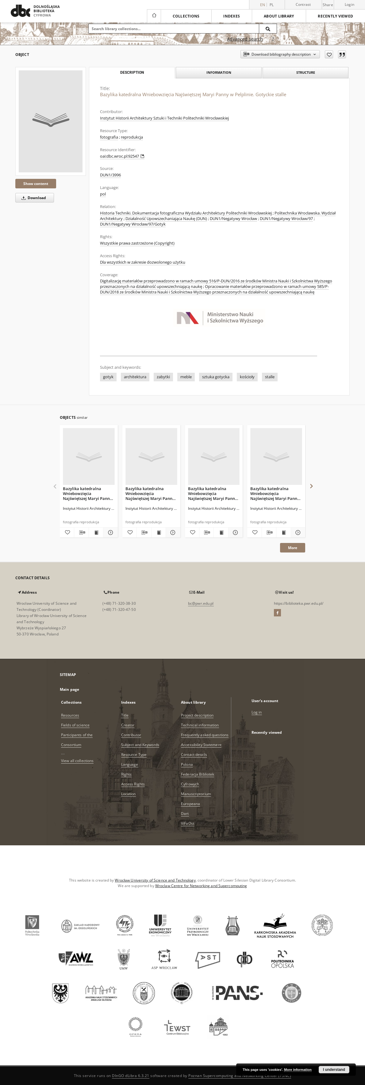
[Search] (268, 28)
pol (103, 194)
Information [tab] (218, 72)
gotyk (108, 376)
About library (279, 16)
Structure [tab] (305, 72)
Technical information (200, 725)
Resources (70, 715)
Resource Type (134, 754)
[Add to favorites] (329, 54)
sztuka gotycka (215, 376)
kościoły (247, 376)
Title (125, 715)
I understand (334, 1069)
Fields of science (75, 725)
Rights (126, 774)
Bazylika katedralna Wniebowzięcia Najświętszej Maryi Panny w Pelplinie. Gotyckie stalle (88, 493)
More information (298, 1069)
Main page (69, 689)
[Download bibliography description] (81, 533)
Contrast (303, 4)
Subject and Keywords (140, 744)
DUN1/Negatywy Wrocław (233, 218)
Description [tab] (132, 72)
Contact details (194, 754)
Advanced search (245, 39)
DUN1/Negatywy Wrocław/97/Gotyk (133, 224)
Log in (257, 712)
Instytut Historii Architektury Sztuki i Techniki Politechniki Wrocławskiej (164, 118)
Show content (35, 183)
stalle (270, 376)
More (292, 547)
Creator (128, 725)
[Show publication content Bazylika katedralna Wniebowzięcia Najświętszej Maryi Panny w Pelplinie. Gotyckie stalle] (96, 533)
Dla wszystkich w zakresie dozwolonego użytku (142, 262)
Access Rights (133, 784)
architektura (135, 376)
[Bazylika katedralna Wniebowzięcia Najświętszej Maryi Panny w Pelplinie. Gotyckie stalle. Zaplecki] (276, 456)
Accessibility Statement (201, 744)
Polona (187, 764)
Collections (186, 16)
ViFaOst (187, 823)
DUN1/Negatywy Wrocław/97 (286, 218)
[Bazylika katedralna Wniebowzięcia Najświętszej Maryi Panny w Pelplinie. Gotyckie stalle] (51, 121)
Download (32, 197)
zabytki (163, 376)
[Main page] (154, 16)
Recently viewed (335, 16)
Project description (197, 715)
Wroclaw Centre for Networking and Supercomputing (201, 885)
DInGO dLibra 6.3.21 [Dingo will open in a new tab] (130, 1075)
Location (128, 793)
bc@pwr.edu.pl (201, 603)
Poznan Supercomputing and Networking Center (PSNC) (239, 1075)
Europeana (190, 803)
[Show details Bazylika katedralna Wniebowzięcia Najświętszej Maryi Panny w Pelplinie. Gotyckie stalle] (109, 533)
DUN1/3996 (110, 175)
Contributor (131, 734)
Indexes (231, 16)
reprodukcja (132, 137)
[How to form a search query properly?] (273, 39)
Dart (185, 813)
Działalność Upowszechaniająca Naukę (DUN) (166, 218)
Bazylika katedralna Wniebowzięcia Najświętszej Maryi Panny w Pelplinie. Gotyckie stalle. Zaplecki (274, 493)
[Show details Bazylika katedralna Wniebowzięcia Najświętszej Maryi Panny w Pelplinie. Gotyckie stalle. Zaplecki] (297, 533)
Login (349, 4)
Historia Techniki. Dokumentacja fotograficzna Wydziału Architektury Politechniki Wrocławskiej (186, 213)
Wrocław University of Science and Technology (155, 880)
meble (186, 376)
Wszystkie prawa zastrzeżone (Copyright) (137, 243)
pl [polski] (272, 5)
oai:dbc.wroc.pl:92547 (122, 156)
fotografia (109, 137)
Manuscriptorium (196, 793)
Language (129, 764)
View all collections (77, 760)
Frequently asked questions (205, 734)
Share (328, 4)
